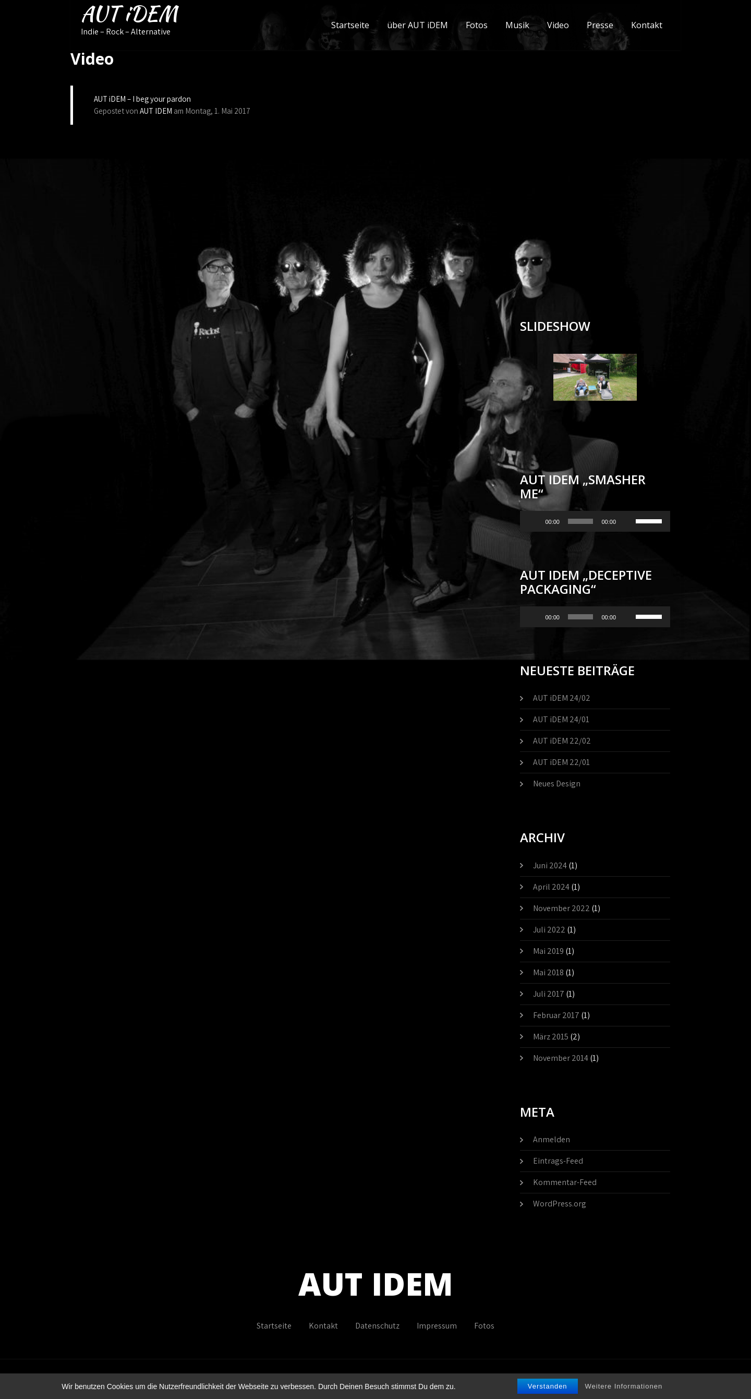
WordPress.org (559, 1203)
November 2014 (560, 1058)
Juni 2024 (550, 865)
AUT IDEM (156, 111)
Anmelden (551, 1139)
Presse (600, 25)
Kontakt (646, 25)
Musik (517, 25)
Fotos (477, 25)
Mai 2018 (548, 972)
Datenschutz (377, 1325)
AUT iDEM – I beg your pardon (142, 99)
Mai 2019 (548, 951)
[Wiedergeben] (533, 521)
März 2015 (550, 1036)
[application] (595, 521)
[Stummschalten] (627, 521)
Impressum (437, 1325)
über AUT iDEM (417, 25)
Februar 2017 (556, 1015)
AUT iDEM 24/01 (561, 719)
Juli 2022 (549, 929)
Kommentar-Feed (565, 1182)
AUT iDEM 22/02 (562, 740)
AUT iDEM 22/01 (561, 762)
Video (558, 25)
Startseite (350, 25)
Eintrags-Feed (558, 1160)
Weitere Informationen (624, 1386)
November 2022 (561, 908)
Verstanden (547, 1386)
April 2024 (551, 886)
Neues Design (556, 783)
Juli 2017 (548, 993)
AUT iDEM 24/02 (561, 697)
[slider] (580, 521)
